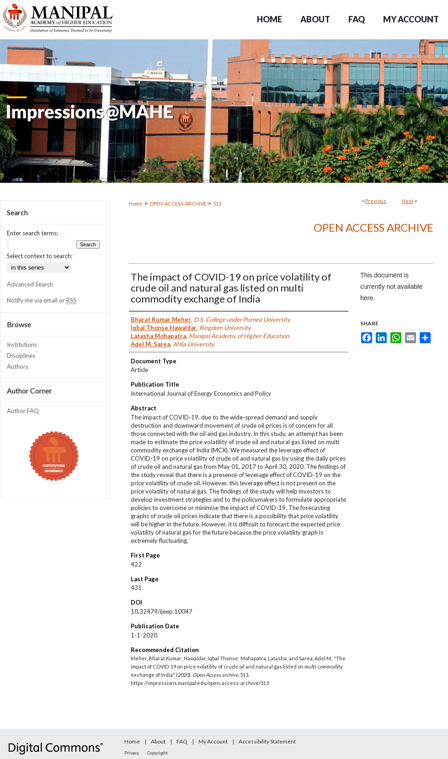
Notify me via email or (41, 300)
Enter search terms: (32, 233)
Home (136, 204)
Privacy (131, 752)
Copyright (157, 752)
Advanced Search (30, 284)
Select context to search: (39, 256)
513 (217, 204)
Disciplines (21, 355)
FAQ (181, 741)
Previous (375, 201)
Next (407, 201)
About (158, 741)
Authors (17, 366)
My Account (213, 741)
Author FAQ (23, 410)
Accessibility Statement (267, 741)
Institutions (22, 344)
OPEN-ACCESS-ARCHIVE (177, 204)
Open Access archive (373, 227)
